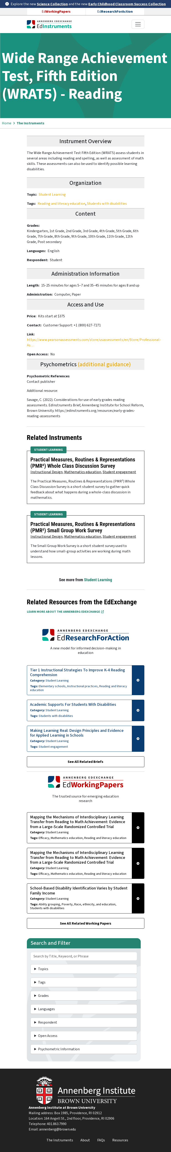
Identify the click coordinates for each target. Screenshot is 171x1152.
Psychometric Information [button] (59, 1049)
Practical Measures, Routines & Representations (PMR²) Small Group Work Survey (83, 527)
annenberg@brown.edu (57, 1129)
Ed (56, 11)
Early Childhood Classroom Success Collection (127, 4)
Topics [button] (43, 968)
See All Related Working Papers (85, 923)
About (85, 1140)
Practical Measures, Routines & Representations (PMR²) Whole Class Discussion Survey (83, 462)
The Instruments (30, 123)
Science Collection (52, 4)
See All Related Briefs (85, 761)
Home (6, 123)
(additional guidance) (104, 364)
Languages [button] (46, 1009)
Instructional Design (47, 472)
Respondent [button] (47, 1022)
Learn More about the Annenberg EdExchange (65, 612)
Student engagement (119, 472)
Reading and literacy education (61, 203)
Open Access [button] (47, 1035)
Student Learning (52, 194)
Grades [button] (43, 995)
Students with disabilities (107, 203)
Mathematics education (82, 472)
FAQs (101, 1140)
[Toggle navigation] (138, 24)
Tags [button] (42, 982)
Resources (120, 1140)
